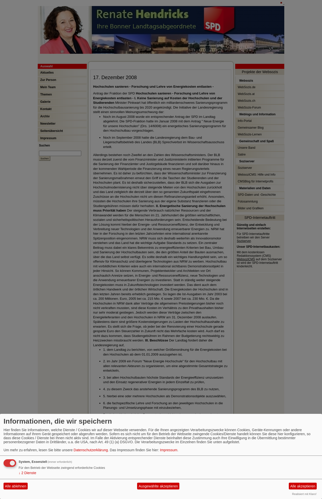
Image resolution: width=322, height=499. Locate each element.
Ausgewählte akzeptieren (158, 486)
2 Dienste (27, 473)
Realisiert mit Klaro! (304, 493)
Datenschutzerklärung (91, 450)
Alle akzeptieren (302, 486)
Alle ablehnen (15, 486)
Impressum (168, 450)
